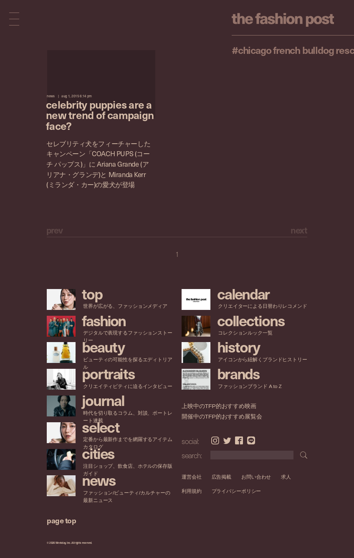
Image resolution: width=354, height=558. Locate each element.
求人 (286, 476)
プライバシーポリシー (236, 491)
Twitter (227, 440)
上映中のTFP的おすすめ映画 (219, 406)
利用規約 (192, 491)
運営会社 (192, 476)
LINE (251, 440)
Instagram (215, 440)
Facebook (239, 440)
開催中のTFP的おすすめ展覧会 (222, 416)
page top (61, 520)
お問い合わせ (256, 476)
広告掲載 (222, 476)
